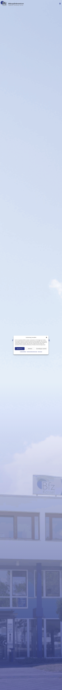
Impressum (40, 351)
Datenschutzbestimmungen (32, 351)
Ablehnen (30, 348)
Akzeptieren (19, 348)
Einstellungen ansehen (41, 348)
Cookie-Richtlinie (23, 351)
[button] (46, 337)
